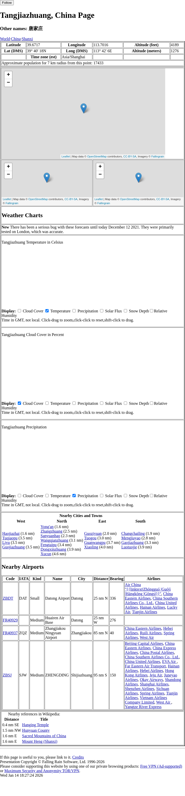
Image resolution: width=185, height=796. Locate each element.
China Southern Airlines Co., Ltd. (151, 600)
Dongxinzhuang (53, 549)
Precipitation (87, 311)
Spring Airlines (152, 693)
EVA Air (169, 661)
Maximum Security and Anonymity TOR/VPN (41, 771)
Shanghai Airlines (154, 684)
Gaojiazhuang (132, 542)
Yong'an (47, 527)
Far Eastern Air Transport (145, 666)
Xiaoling (91, 547)
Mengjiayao (130, 538)
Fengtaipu (49, 545)
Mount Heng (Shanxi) (39, 741)
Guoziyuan (93, 533)
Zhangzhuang (51, 531)
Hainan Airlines (152, 607)
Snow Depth (139, 311)
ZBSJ (7, 675)
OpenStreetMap (97, 156)
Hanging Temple (35, 725)
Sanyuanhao (50, 536)
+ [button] (8, 75)
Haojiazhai (11, 533)
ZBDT (8, 598)
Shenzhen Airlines (139, 689)
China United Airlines (142, 661)
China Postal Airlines (157, 652)
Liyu (6, 542)
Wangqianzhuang (54, 540)
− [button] (8, 83)
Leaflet (66, 156)
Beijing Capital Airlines (144, 643)
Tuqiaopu (10, 538)
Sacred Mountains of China (44, 736)
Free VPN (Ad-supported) (161, 766)
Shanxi (27, 39)
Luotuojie (129, 547)
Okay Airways (151, 679)
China (16, 39)
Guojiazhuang (13, 547)
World (5, 39)
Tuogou (90, 538)
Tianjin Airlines (144, 612)
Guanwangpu (95, 542)
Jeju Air (156, 675)
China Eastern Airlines (149, 596)
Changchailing (133, 533)
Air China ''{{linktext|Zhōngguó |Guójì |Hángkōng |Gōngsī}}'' (148, 589)
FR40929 (10, 620)
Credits (78, 757)
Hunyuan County (36, 730)
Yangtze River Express (143, 707)
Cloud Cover (33, 311)
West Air (147, 637)
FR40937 (10, 633)
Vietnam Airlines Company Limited (146, 700)
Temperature (60, 311)
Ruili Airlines (151, 633)
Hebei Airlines (151, 670)
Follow (7, 3)
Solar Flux (113, 311)
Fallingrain (157, 156)
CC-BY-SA (129, 156)
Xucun (46, 554)
